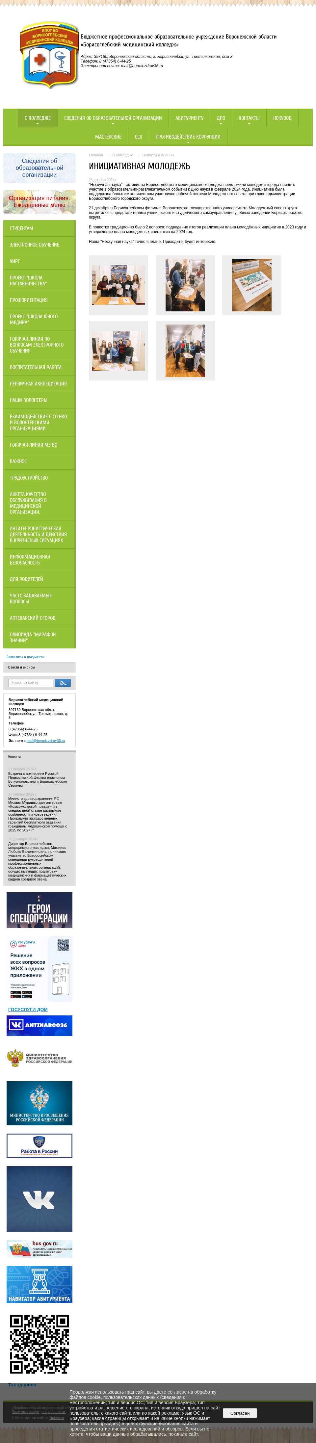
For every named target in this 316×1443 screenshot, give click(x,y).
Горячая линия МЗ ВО (33, 445)
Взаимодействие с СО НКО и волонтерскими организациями (38, 423)
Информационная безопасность (30, 560)
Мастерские (108, 137)
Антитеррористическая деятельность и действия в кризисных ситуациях (38, 534)
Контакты (249, 118)
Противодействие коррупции (188, 137)
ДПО (221, 118)
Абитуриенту (189, 118)
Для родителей (26, 579)
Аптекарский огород (33, 618)
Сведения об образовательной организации (113, 118)
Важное (18, 461)
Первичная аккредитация (38, 384)
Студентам (21, 228)
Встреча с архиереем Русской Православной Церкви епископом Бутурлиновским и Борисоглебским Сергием (37, 779)
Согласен (240, 1413)
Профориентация (29, 300)
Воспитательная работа (36, 367)
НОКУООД (282, 118)
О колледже (38, 118)
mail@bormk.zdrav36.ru (46, 741)
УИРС (15, 261)
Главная (96, 155)
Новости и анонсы (21, 667)
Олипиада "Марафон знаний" (33, 637)
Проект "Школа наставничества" (28, 281)
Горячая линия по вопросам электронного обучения (37, 345)
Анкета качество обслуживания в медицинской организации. (28, 503)
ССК (138, 137)
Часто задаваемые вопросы (31, 599)
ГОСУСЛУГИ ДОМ (28, 1009)
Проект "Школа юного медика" (34, 320)
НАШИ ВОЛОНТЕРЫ (28, 400)
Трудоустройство (29, 478)
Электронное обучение (34, 245)
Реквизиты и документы (25, 657)
